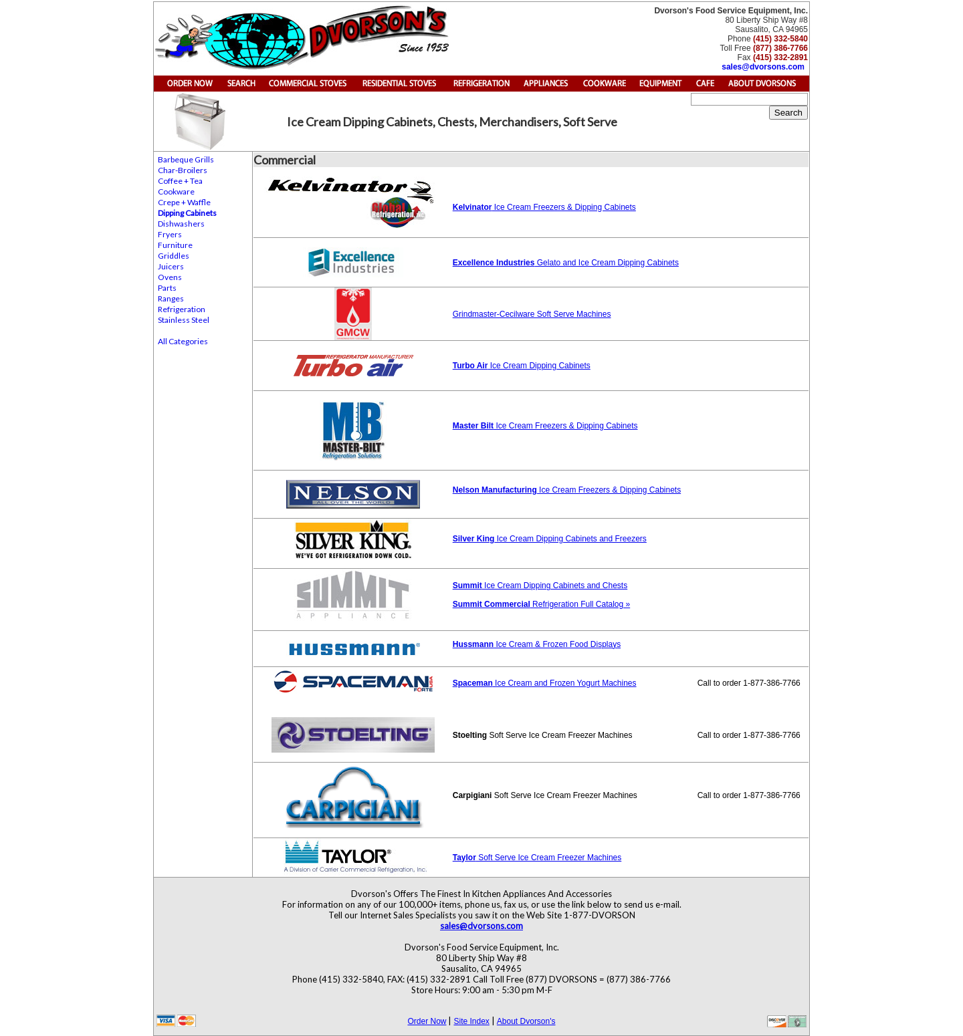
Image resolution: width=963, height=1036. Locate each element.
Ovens (170, 277)
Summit (467, 585)
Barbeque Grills (186, 159)
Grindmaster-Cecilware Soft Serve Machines (532, 314)
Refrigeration (181, 309)
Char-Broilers (182, 170)
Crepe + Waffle (184, 202)
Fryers (170, 234)
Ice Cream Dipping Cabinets (539, 365)
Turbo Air (470, 365)
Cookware (176, 191)
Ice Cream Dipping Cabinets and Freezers (570, 538)
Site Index (471, 1021)
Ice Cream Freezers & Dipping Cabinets (544, 207)
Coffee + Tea (180, 181)
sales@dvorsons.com (763, 67)
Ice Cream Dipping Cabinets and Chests (554, 585)
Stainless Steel (183, 320)
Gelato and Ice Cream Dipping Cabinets (606, 262)
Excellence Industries (494, 262)
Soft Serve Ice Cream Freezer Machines (537, 857)
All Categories (183, 341)
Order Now (426, 1021)
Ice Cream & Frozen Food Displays (537, 644)
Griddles (173, 256)
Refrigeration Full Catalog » (541, 604)
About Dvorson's (526, 1021)
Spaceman (473, 683)
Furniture (175, 245)
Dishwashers (181, 224)
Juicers (171, 266)
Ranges (171, 298)
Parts (167, 288)
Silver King (474, 538)
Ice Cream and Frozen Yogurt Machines (565, 683)
